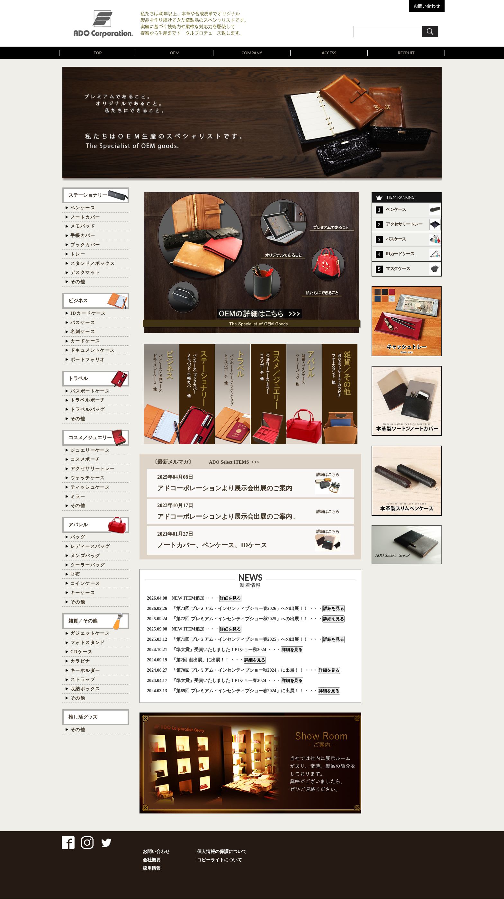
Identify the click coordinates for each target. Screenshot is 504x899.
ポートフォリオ (87, 360)
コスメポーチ (85, 459)
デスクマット (85, 272)
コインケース (85, 583)
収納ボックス (85, 689)
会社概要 (152, 860)
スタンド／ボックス (92, 263)
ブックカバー (85, 245)
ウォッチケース (87, 478)
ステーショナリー (87, 195)
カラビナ (80, 661)
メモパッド (82, 226)
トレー (77, 254)
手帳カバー (82, 235)
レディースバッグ (90, 546)
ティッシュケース (90, 487)
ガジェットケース (90, 633)
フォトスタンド (87, 642)
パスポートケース (90, 391)
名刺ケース (82, 332)
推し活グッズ (82, 717)
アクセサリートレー (92, 469)
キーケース (82, 593)
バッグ (77, 537)
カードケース (85, 341)
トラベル (78, 378)
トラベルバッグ (87, 409)
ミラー (77, 497)
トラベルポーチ (87, 400)
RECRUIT (406, 53)
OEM (174, 53)
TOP (98, 53)
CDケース (81, 652)
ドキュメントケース (92, 350)
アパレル (78, 525)
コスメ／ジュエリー (90, 437)
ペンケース (82, 208)
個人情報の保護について (222, 851)
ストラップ (82, 679)
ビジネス (78, 301)
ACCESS (329, 53)
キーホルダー (85, 670)
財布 (75, 574)
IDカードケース (88, 313)
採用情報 (152, 868)
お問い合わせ (156, 851)
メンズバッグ (85, 556)
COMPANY (252, 53)
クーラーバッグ (87, 565)
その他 (77, 282)
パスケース (82, 323)
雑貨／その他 (82, 621)
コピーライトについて (219, 860)
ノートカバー (85, 217)
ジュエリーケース (90, 450)
